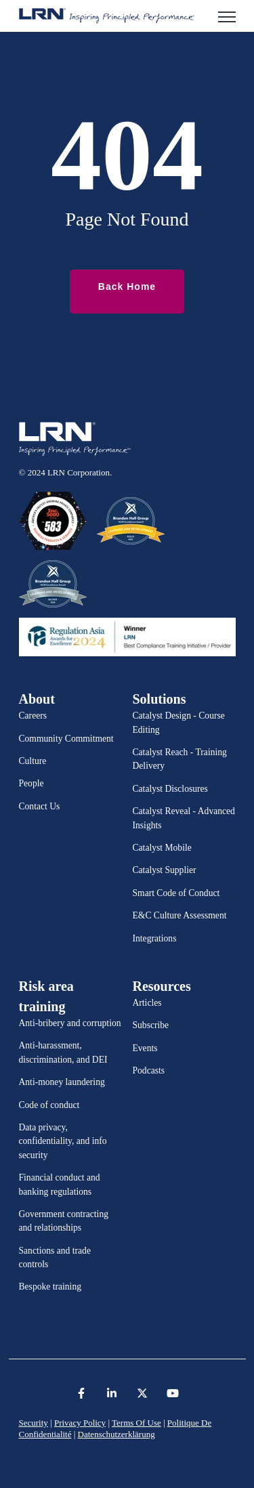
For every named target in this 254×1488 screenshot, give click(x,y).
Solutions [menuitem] (159, 699)
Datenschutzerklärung (116, 1434)
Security (33, 1423)
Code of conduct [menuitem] (49, 1105)
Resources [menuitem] (162, 986)
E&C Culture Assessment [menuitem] (180, 915)
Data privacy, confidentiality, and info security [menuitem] (63, 1141)
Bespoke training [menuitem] (50, 1286)
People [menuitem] (31, 783)
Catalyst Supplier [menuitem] (164, 870)
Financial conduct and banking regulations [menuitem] (59, 1184)
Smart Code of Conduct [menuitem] (176, 893)
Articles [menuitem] (147, 1003)
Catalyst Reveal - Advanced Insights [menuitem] (184, 818)
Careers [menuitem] (33, 715)
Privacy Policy (80, 1423)
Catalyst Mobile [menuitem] (162, 848)
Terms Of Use (136, 1423)
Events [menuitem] (145, 1048)
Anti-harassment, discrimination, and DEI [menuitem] (63, 1052)
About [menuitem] (37, 699)
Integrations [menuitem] (155, 938)
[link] (106, 15)
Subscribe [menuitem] (151, 1025)
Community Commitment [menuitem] (66, 739)
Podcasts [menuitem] (149, 1070)
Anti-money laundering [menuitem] (62, 1082)
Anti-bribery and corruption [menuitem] (70, 1023)
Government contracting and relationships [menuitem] (64, 1221)
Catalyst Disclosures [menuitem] (170, 789)
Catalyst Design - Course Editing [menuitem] (179, 722)
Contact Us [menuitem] (39, 806)
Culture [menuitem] (33, 761)
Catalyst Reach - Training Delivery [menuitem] (180, 759)
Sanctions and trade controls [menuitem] (55, 1257)
